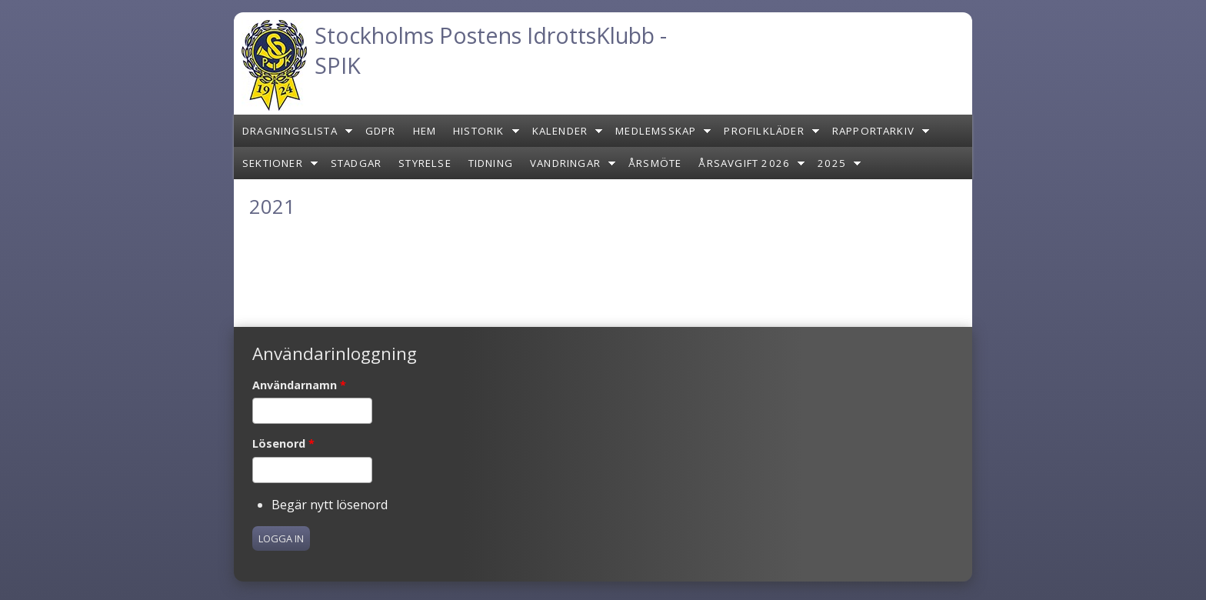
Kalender (560, 131)
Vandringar (565, 163)
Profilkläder (764, 131)
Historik (479, 131)
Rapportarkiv (873, 131)
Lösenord (283, 443)
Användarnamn (299, 385)
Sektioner (272, 163)
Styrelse (424, 163)
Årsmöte (654, 163)
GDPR (380, 131)
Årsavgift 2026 (744, 163)
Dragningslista (290, 131)
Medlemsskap (655, 131)
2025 (832, 163)
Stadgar (356, 163)
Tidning (490, 163)
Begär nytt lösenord (330, 504)
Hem (425, 131)
